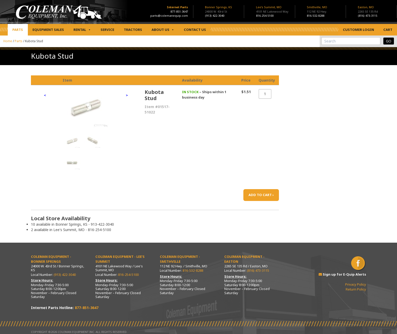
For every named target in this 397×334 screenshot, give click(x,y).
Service (107, 29)
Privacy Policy (355, 284)
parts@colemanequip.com (169, 15)
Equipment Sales (48, 29)
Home (7, 41)
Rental (82, 30)
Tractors (133, 29)
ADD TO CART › (261, 194)
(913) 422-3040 (214, 15)
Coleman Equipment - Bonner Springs (51, 259)
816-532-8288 (315, 15)
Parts (17, 29)
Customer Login (358, 29)
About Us (163, 30)
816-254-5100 (265, 15)
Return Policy (356, 289)
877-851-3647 (179, 11)
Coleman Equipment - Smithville (180, 259)
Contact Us (195, 29)
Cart (387, 29)
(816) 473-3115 (367, 15)
